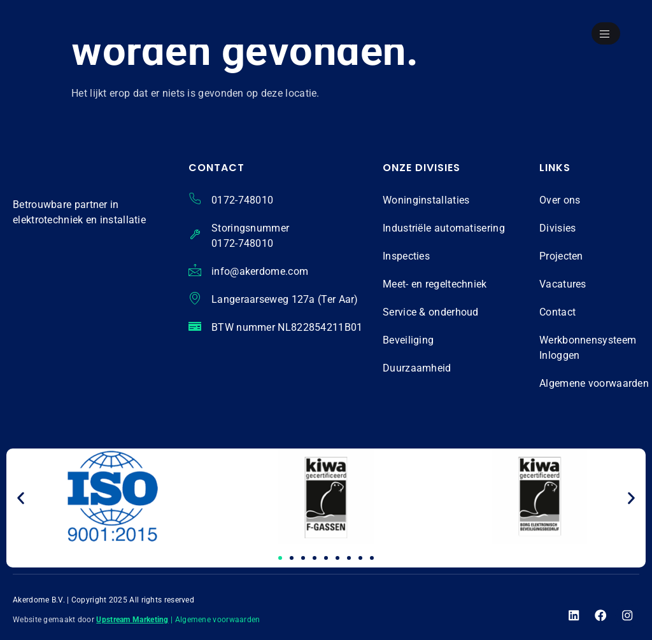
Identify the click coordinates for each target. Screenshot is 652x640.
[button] (21, 498)
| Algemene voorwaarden (215, 619)
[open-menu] (604, 34)
